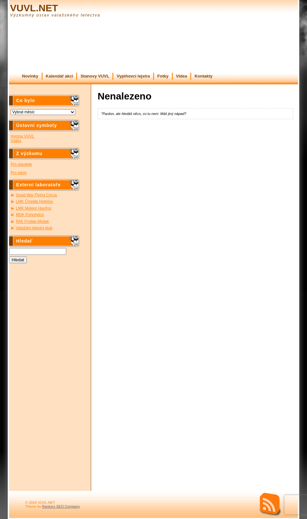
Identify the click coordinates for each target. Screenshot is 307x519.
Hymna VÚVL (22, 136)
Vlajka (16, 141)
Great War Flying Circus (36, 195)
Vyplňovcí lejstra (133, 76)
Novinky (30, 76)
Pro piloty (19, 173)
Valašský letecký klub (34, 228)
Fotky (163, 76)
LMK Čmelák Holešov (34, 201)
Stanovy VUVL (94, 76)
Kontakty (204, 76)
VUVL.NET (34, 8)
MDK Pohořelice (30, 215)
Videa (181, 76)
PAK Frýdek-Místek (32, 221)
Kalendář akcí (59, 76)
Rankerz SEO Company (61, 506)
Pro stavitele (21, 164)
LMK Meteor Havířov (33, 208)
